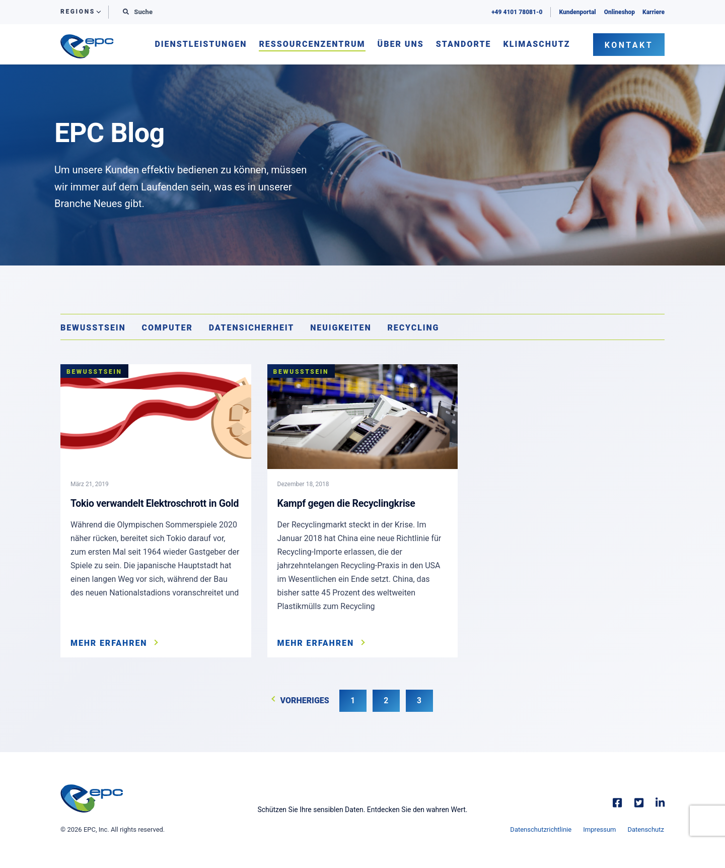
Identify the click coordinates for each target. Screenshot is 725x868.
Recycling (414, 327)
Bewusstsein (93, 327)
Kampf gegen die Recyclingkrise (348, 503)
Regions (77, 12)
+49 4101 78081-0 (516, 12)
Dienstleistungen (201, 44)
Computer (167, 327)
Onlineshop (619, 12)
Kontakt (629, 45)
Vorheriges (303, 701)
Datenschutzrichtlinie (540, 830)
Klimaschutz (536, 44)
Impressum (599, 830)
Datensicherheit (252, 327)
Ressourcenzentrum (312, 44)
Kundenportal (576, 12)
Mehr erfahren (109, 643)
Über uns (401, 44)
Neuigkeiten (340, 327)
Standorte (463, 44)
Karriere (653, 12)
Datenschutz (646, 830)
